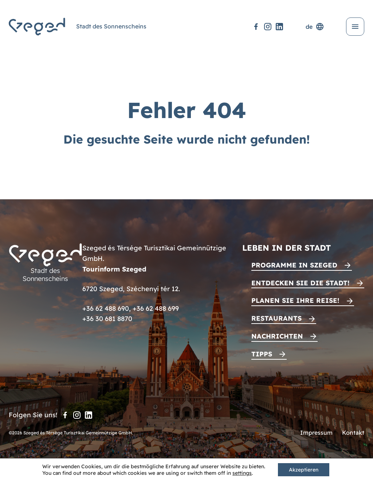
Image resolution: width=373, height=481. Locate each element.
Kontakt (353, 432)
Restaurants (276, 318)
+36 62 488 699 (156, 308)
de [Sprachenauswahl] (315, 26)
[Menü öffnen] (355, 26)
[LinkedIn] (279, 26)
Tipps (261, 354)
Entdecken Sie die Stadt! (300, 283)
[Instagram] (267, 26)
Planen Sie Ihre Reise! (295, 300)
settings (242, 473)
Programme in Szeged (294, 265)
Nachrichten (277, 336)
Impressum (316, 432)
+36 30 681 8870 (107, 318)
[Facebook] (256, 26)
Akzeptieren (303, 469)
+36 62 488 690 (105, 308)
